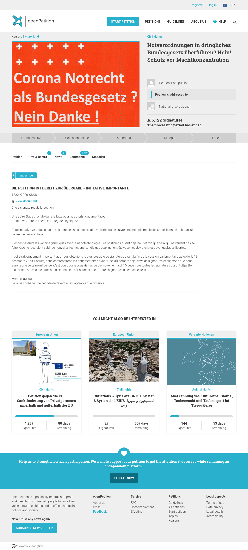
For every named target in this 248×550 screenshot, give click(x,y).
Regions (174, 520)
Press (97, 507)
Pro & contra (38, 155)
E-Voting (136, 511)
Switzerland (30, 36)
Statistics (98, 157)
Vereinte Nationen (201, 334)
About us (198, 21)
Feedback (100, 511)
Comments (77, 155)
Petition (17, 157)
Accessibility (214, 516)
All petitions (177, 507)
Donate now (124, 478)
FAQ (133, 503)
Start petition (123, 21)
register (197, 5)
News (58, 155)
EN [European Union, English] (227, 5)
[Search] (235, 21)
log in (213, 5)
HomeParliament (142, 507)
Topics (173, 516)
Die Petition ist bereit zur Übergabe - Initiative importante (70, 188)
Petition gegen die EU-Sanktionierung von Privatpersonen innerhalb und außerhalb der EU (46, 401)
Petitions (153, 21)
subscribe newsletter (34, 528)
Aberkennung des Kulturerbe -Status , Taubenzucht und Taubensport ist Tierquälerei (201, 401)
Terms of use (215, 503)
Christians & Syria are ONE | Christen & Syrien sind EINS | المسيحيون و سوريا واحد (124, 401)
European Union (46, 334)
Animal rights (201, 389)
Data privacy (214, 507)
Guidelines (176, 21)
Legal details (215, 511)
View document (24, 201)
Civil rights (154, 37)
